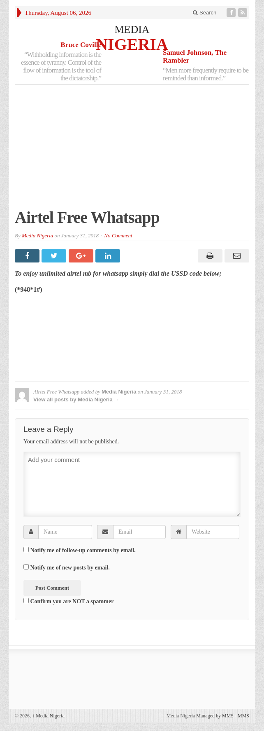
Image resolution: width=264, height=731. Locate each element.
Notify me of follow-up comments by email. (83, 550)
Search (204, 12)
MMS (243, 716)
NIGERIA (132, 44)
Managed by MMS (215, 716)
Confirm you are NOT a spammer (68, 601)
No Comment (118, 235)
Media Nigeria (37, 235)
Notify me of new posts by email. (70, 568)
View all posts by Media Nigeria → (76, 399)
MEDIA (131, 29)
